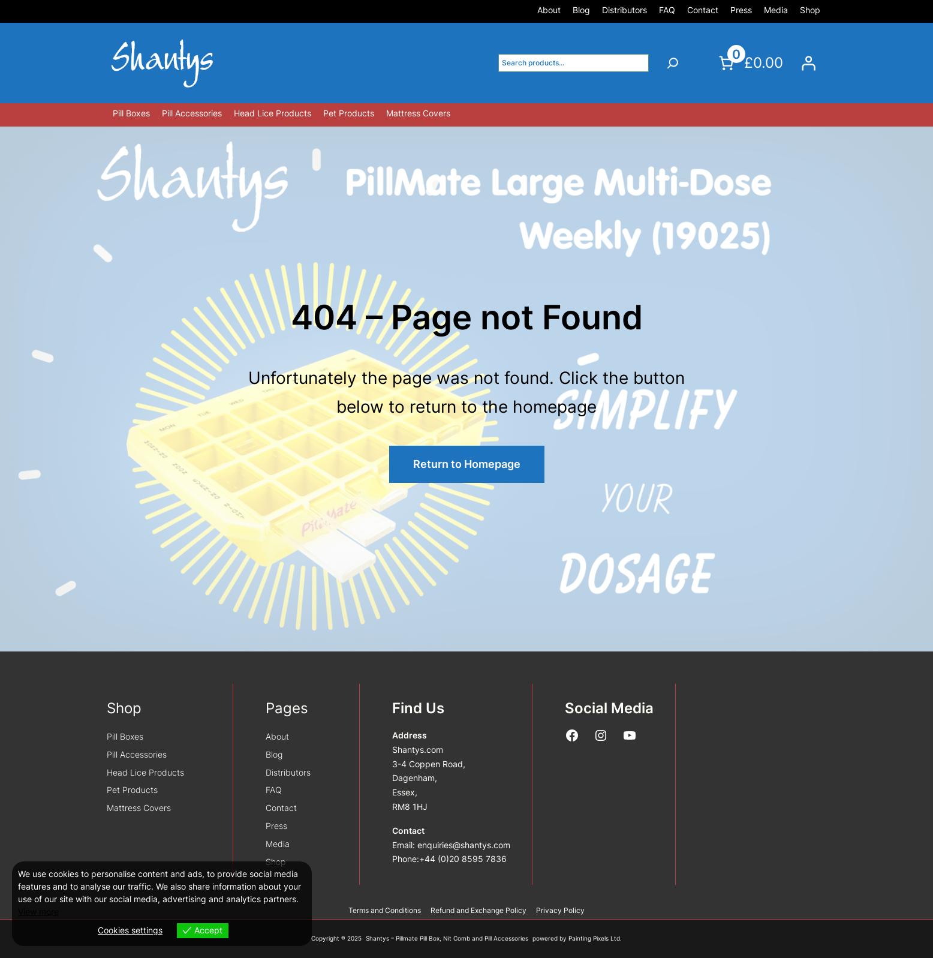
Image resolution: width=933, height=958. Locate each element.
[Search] (673, 63)
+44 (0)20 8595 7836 (463, 859)
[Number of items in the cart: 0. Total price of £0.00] (749, 63)
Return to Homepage (466, 464)
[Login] (808, 63)
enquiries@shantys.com (463, 845)
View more (38, 911)
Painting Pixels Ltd (594, 938)
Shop (124, 708)
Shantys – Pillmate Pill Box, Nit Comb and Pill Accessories (447, 938)
